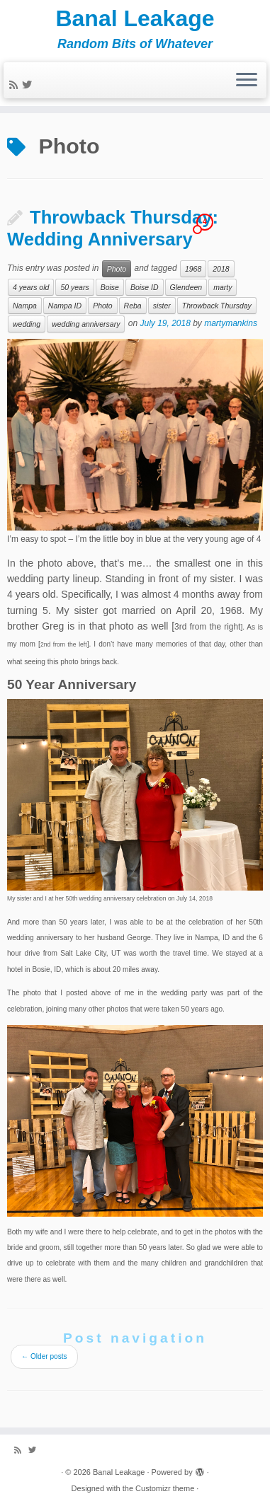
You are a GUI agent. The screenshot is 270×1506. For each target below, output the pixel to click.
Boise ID (144, 287)
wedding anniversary (86, 324)
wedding (26, 324)
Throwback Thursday (217, 305)
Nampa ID (64, 305)
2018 (221, 269)
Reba (133, 305)
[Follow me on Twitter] (29, 85)
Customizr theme (164, 1488)
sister (162, 305)
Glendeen (186, 287)
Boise (110, 287)
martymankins (230, 324)
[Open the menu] (246, 80)
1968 (193, 269)
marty (222, 287)
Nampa (25, 305)
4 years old (31, 287)
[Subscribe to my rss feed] (15, 85)
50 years (74, 287)
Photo (116, 269)
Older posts (44, 1356)
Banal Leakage (134, 18)
